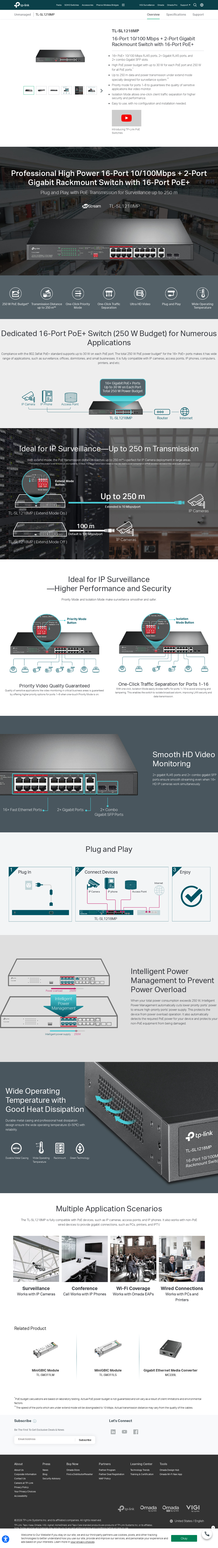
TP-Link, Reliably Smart (27, 4)
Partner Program (107, 1470)
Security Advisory (51, 1478)
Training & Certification (142, 1474)
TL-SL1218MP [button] (45, 14)
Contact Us (20, 1478)
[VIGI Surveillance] (147, 5)
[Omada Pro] (172, 5)
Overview (153, 14)
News (45, 1470)
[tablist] (60, 90)
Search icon (195, 5)
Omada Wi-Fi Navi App (171, 1474)
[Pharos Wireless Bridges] (107, 5)
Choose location (202, 5)
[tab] (29, 90)
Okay (184, 1538)
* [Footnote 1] (132, 68)
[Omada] (160, 5)
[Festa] (59, 5)
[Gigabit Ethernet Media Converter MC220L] (170, 1356)
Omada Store (73, 1470)
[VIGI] (193, 1508)
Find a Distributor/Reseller (79, 1474)
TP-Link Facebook (136, 1432)
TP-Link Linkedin (113, 1432)
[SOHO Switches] (71, 5)
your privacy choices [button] (82, 1541)
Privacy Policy (21, 1487)
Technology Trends (139, 1470)
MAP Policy (105, 1478)
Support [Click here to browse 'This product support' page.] (198, 14)
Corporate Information (25, 1474)
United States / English (186, 1521)
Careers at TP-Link (23, 1483)
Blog (45, 1474)
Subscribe (85, 1439)
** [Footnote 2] (168, 78)
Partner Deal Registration (111, 1474)
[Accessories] (88, 5)
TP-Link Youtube (124, 1432)
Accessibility (20, 1496)
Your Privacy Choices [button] (25, 1491)
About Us (19, 1470)
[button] (123, 5)
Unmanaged (22, 14)
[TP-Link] (126, 1508)
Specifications (176, 14)
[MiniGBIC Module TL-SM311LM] (45, 1356)
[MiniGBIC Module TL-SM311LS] (108, 1356)
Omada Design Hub (169, 1470)
